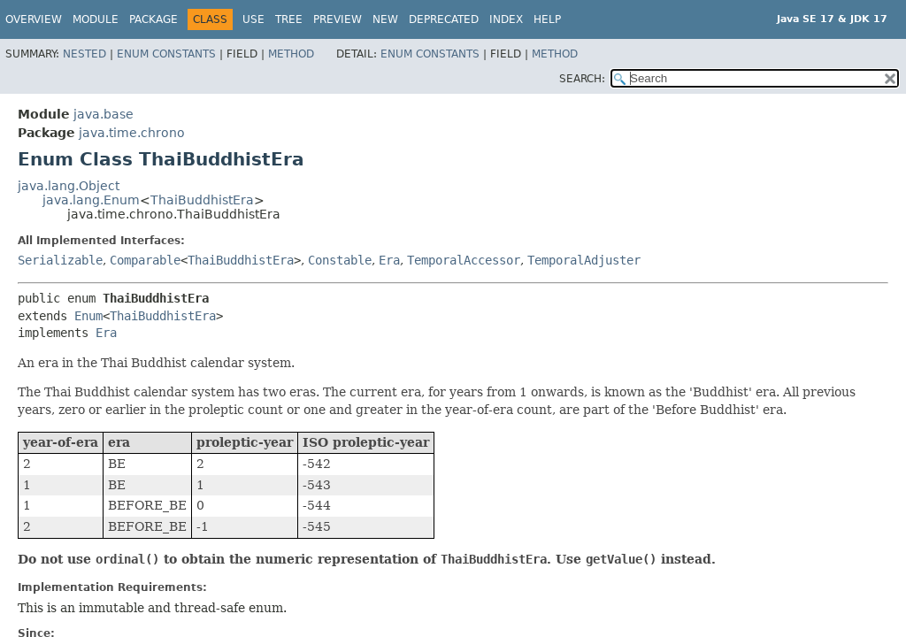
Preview (337, 19)
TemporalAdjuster (584, 260)
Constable (340, 260)
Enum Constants (166, 54)
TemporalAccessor (463, 260)
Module (96, 19)
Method (291, 54)
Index (506, 19)
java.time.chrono (132, 133)
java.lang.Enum (91, 200)
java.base (103, 114)
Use (253, 19)
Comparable (145, 260)
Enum (88, 316)
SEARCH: (582, 79)
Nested (84, 54)
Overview (33, 19)
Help (547, 19)
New (385, 19)
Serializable (60, 260)
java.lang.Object (68, 186)
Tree (289, 19)
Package (153, 19)
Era (389, 260)
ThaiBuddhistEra (202, 200)
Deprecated (444, 19)
